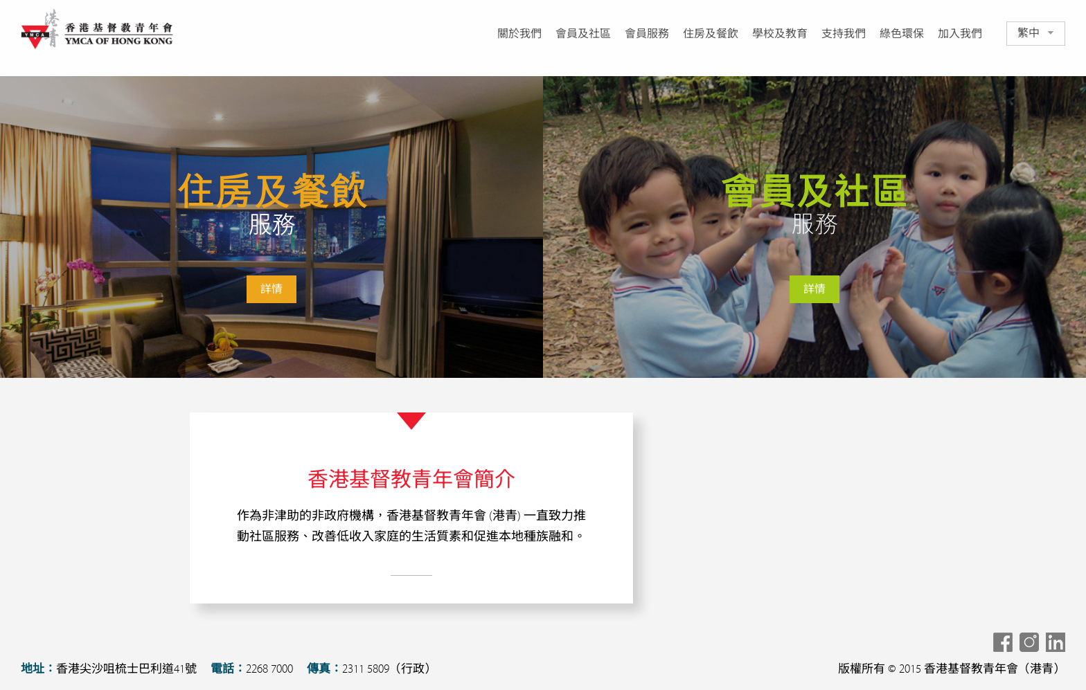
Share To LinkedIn (1055, 642)
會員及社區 (583, 34)
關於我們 (519, 34)
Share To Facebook (1003, 642)
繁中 (1028, 33)
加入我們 (960, 34)
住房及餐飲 (710, 34)
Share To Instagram (1029, 642)
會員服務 (647, 34)
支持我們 (843, 34)
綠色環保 (902, 34)
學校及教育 (780, 34)
